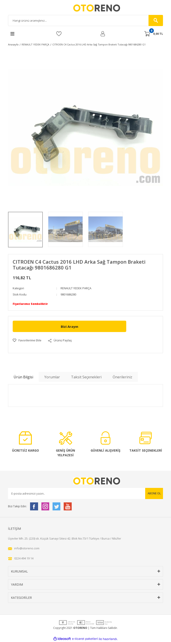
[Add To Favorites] (27, 340)
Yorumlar (52, 377)
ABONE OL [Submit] (154, 493)
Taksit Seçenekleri (86, 377)
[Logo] (85, 8)
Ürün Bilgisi (23, 377)
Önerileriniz (122, 377)
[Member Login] (103, 33)
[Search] (85, 20)
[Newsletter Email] (85, 493)
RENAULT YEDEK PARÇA (76, 288)
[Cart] (153, 34)
